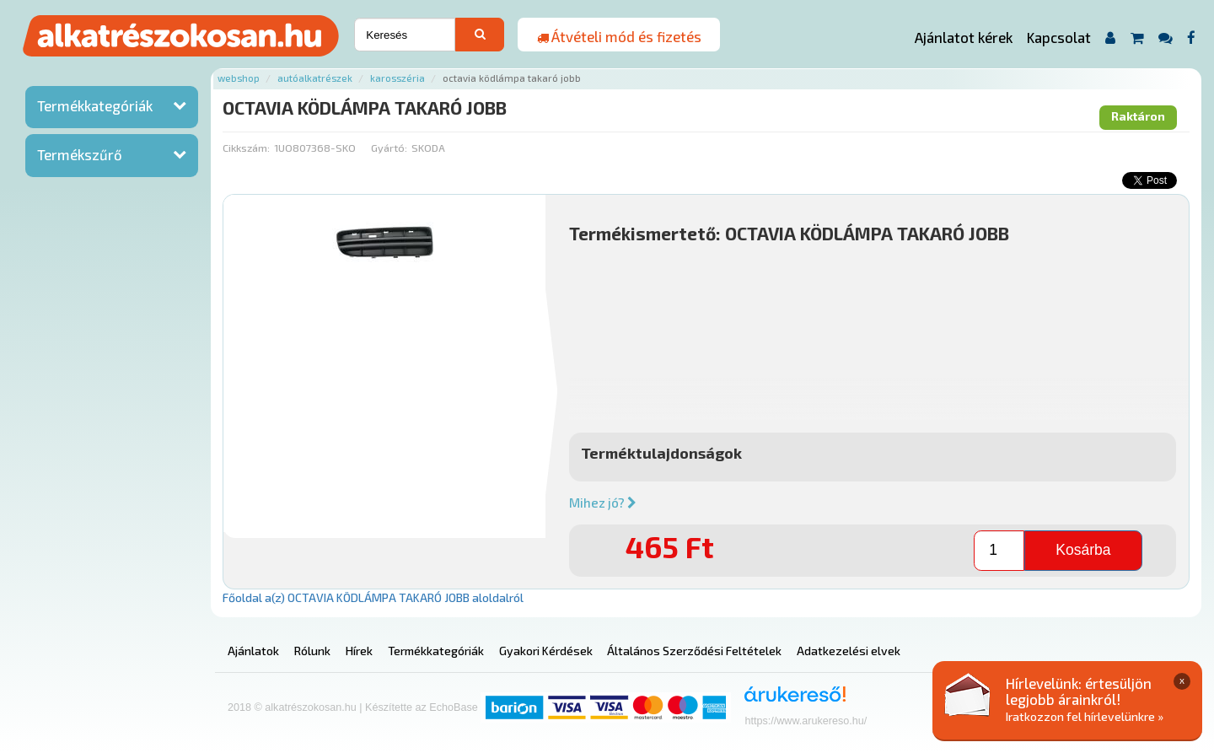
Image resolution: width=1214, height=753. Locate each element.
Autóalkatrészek (314, 78)
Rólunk (312, 650)
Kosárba (1083, 549)
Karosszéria (397, 78)
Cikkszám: (246, 147)
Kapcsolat (1059, 37)
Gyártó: (389, 147)
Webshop (239, 78)
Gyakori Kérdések (546, 650)
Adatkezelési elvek (848, 650)
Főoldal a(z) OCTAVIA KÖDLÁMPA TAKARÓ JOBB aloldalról (373, 597)
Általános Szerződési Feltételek (694, 650)
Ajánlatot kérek (964, 37)
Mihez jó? (603, 502)
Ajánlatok (253, 650)
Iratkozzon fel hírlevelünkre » (1084, 716)
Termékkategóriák (95, 105)
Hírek (359, 650)
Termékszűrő (79, 154)
